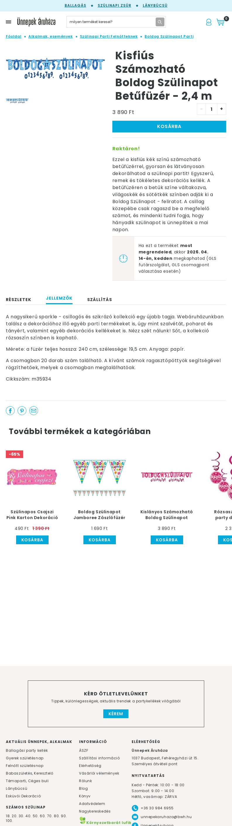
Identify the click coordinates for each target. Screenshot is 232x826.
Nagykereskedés (95, 811)
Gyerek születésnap (25, 758)
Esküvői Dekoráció (23, 796)
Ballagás (75, 5)
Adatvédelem (92, 803)
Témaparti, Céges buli (27, 780)
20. (15, 815)
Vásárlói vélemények (99, 773)
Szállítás (99, 300)
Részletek (18, 300)
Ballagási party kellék (27, 750)
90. (64, 815)
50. (36, 815)
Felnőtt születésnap (24, 765)
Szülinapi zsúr (114, 5)
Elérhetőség (90, 765)
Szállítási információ (99, 758)
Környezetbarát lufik (105, 822)
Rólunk (85, 780)
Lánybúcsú (155, 5)
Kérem (116, 714)
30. (22, 815)
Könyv (85, 796)
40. (28, 815)
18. (8, 815)
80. (57, 815)
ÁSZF (83, 750)
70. (50, 815)
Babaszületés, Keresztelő (29, 773)
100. (9, 820)
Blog (83, 788)
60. (43, 815)
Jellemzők (59, 298)
